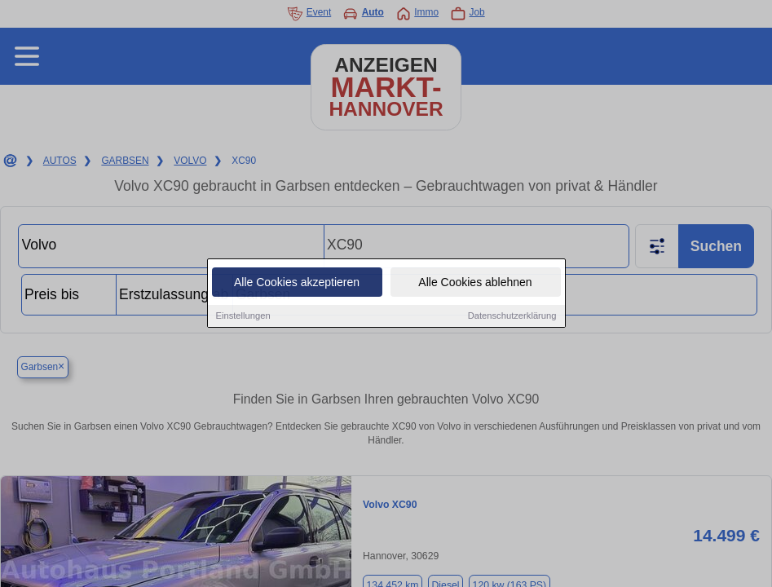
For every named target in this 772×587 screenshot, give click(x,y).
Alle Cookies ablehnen (475, 282)
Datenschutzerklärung (512, 316)
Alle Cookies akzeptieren (297, 282)
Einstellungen (243, 316)
